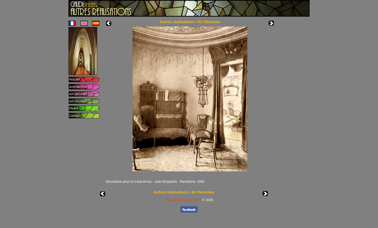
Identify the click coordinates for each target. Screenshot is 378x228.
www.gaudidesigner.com (183, 200)
